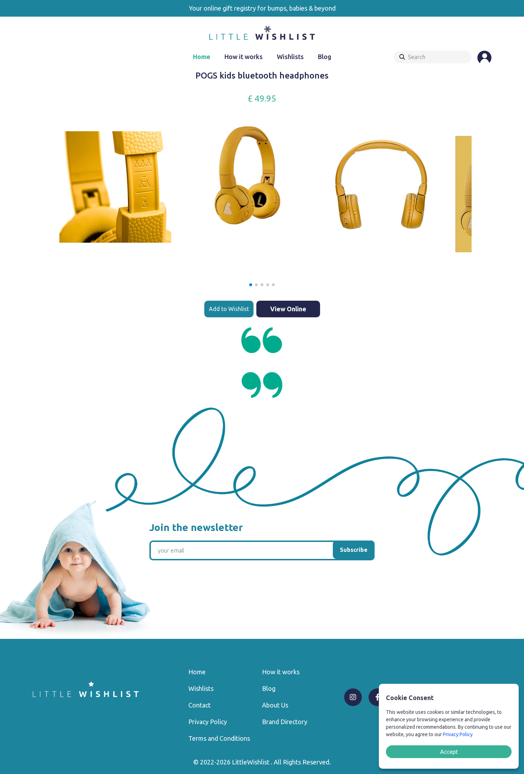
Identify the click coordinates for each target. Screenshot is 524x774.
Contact (199, 705)
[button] (250, 284)
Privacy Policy (207, 721)
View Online (288, 308)
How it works (243, 56)
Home (201, 56)
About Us (275, 705)
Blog (324, 56)
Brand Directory (284, 721)
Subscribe (354, 550)
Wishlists (290, 56)
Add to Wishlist (229, 309)
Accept (449, 752)
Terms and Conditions (219, 738)
